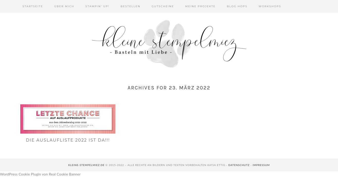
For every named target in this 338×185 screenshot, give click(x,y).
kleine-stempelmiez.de (86, 164)
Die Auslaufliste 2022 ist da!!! (68, 140)
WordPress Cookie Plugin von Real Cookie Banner (40, 174)
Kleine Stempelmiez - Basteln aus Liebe (169, 43)
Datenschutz (239, 164)
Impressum (261, 164)
